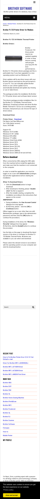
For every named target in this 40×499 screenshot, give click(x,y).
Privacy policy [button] (8, 490)
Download (17, 119)
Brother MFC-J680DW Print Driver (14, 374)
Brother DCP (7, 386)
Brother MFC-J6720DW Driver (13, 371)
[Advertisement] (20, 331)
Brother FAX (7, 390)
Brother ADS (7, 383)
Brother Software (20, 8)
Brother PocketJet (9, 409)
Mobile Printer (12, 24)
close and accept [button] (12, 495)
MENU (7, 18)
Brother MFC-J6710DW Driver (13, 367)
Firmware (6, 428)
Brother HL (6, 394)
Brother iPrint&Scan (9, 401)
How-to (5, 432)
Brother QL (6, 413)
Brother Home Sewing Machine (13, 398)
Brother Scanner (8, 420)
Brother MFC (7, 405)
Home (5, 24)
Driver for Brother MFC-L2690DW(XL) (15, 363)
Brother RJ (6, 417)
